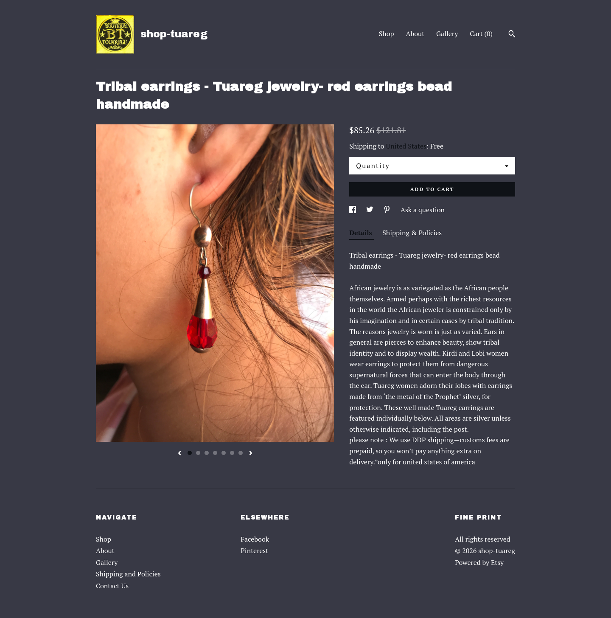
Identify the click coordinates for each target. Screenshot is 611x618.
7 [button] (240, 453)
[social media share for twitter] (370, 209)
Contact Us (112, 585)
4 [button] (215, 453)
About (415, 33)
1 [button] (190, 453)
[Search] (512, 34)
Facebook (255, 539)
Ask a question (423, 209)
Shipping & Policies (412, 232)
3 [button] (207, 453)
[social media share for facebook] (353, 209)
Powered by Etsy (479, 562)
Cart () (481, 33)
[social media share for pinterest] (388, 209)
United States (406, 146)
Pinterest (254, 550)
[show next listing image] (251, 454)
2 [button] (198, 453)
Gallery (447, 33)
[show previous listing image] (179, 454)
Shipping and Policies (128, 574)
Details (361, 232)
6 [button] (232, 453)
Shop (386, 33)
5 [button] (223, 453)
